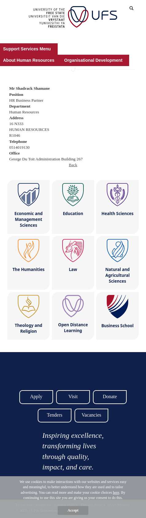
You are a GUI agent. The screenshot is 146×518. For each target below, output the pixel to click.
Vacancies (91, 415)
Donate (110, 396)
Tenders (54, 415)
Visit (73, 396)
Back (73, 165)
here (116, 492)
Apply (36, 396)
